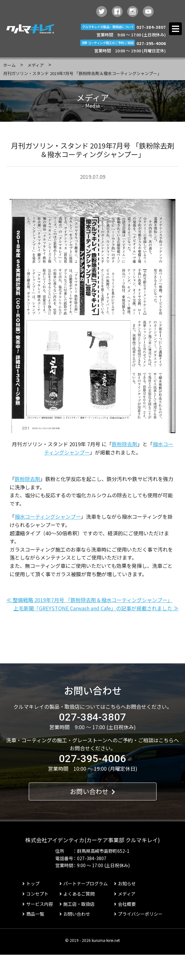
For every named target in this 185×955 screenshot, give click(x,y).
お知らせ (125, 883)
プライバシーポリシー (138, 914)
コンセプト (35, 893)
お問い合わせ (92, 791)
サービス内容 (37, 904)
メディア (35, 65)
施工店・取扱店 (77, 904)
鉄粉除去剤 (124, 444)
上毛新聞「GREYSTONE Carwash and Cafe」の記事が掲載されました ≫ (96, 608)
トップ (31, 883)
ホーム (9, 65)
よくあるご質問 (77, 893)
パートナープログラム (83, 883)
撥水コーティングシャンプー (48, 516)
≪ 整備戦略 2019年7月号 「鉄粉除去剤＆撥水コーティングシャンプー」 (89, 600)
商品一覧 (33, 914)
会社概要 (125, 904)
